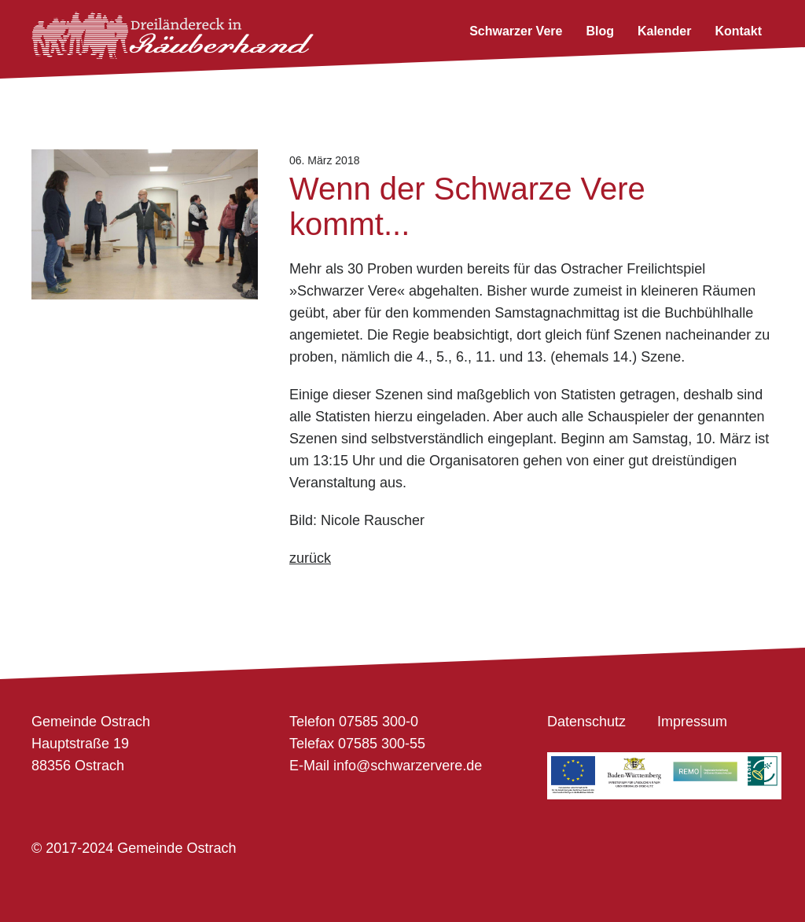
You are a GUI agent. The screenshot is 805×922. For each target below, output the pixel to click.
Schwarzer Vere (515, 31)
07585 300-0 (378, 721)
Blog (600, 31)
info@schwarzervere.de (407, 765)
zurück (310, 558)
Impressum (692, 721)
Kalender (664, 31)
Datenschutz (586, 721)
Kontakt (738, 31)
